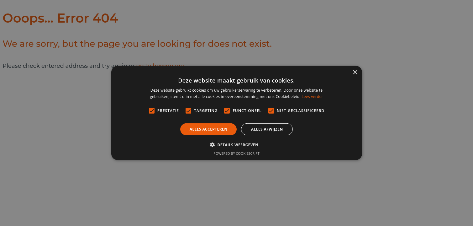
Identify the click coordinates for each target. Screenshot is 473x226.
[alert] (236, 113)
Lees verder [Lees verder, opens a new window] (312, 96)
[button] (236, 145)
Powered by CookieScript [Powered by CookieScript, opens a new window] (236, 153)
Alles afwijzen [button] (267, 129)
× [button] (355, 72)
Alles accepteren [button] (209, 129)
